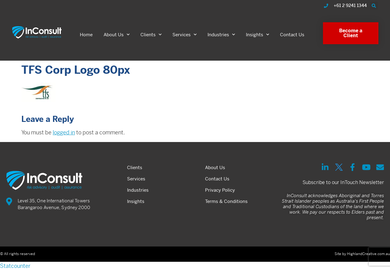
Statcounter (15, 265)
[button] (374, 6)
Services (184, 34)
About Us (116, 34)
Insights (257, 34)
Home (86, 34)
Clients (150, 34)
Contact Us (292, 34)
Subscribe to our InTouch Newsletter (343, 182)
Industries (221, 34)
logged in (64, 132)
